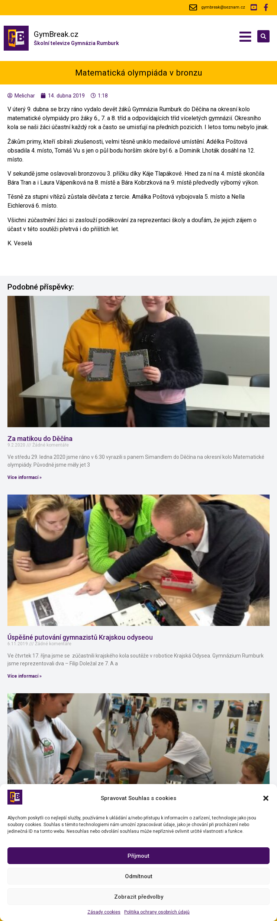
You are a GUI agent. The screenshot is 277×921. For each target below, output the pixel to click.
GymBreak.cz (56, 34)
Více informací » (24, 477)
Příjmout (138, 856)
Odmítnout (138, 876)
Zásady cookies (103, 912)
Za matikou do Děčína (40, 438)
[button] (266, 798)
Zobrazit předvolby (138, 896)
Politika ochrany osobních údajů (157, 912)
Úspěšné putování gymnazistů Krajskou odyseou (80, 637)
